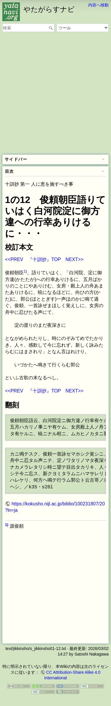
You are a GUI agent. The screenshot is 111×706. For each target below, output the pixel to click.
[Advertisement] (55, 93)
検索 (51, 28)
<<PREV (14, 259)
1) (25, 271)
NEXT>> (74, 259)
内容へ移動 (98, 5)
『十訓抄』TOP (44, 259)
